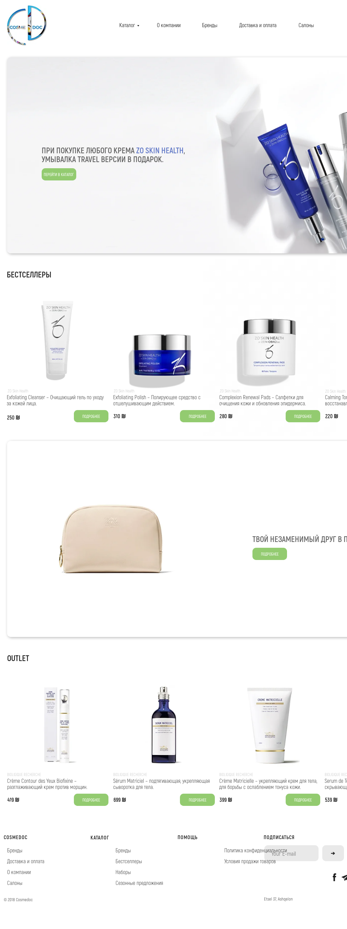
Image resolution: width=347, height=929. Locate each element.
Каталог (127, 25)
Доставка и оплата (258, 25)
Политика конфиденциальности (255, 850)
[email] (291, 853)
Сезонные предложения (139, 882)
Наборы (123, 872)
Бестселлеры (129, 861)
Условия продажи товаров (250, 861)
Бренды (210, 25)
